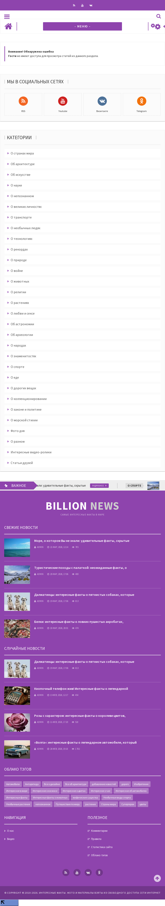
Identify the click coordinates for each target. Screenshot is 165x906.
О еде (15, 377)
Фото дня (18, 431)
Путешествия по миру (68, 804)
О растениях (20, 303)
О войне (17, 271)
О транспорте (21, 217)
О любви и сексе (23, 313)
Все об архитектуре (75, 784)
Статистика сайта (102, 847)
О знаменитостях (23, 356)
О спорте (17, 367)
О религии (18, 292)
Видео (10, 839)
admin (38, 547)
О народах (18, 345)
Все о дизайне (52, 784)
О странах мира (22, 153)
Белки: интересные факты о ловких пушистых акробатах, (78, 621)
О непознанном (22, 196)
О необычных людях (25, 228)
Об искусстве (20, 174)
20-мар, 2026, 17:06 (57, 574)
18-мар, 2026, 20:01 (57, 628)
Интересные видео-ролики (31, 452)
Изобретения (141, 784)
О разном (18, 441)
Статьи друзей (22, 463)
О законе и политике (26, 409)
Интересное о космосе (45, 790)
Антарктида (32, 784)
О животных (20, 281)
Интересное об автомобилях (131, 790)
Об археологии (22, 335)
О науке (16, 185)
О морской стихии (24, 420)
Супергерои (127, 804)
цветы (143, 804)
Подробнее (105, 485)
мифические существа (85, 797)
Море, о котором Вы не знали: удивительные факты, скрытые (81, 540)
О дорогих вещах (23, 388)
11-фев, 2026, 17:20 (57, 722)
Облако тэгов (99, 855)
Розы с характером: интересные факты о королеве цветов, (80, 715)
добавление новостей (104, 784)
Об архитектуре (23, 164)
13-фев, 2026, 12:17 (57, 695)
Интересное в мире (16, 790)
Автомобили (13, 784)
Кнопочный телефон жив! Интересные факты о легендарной (81, 688)
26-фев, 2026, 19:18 (57, 748)
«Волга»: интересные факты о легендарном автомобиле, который (85, 742)
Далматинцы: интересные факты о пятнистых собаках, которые (84, 594)
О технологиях (21, 238)
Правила (96, 839)
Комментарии (99, 831)
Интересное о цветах (74, 790)
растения (90, 804)
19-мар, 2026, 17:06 (57, 601)
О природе (19, 260)
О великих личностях (26, 206)
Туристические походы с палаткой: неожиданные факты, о (80, 567)
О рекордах (19, 249)
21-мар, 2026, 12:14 (57, 547)
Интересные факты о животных (50, 797)
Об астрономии (22, 324)
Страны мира (108, 804)
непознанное (42, 804)
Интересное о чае (100, 790)
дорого (125, 784)
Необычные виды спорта (117, 797)
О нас (10, 831)
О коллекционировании (29, 399)
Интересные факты (17, 797)
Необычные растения (18, 804)
